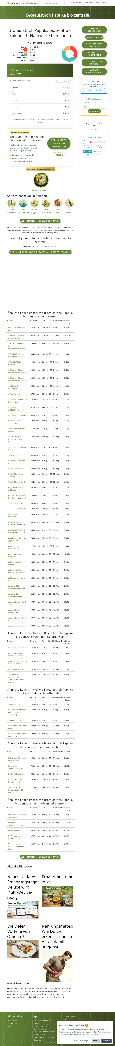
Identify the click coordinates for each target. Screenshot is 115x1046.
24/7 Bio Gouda (14, 455)
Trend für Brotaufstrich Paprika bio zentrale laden (40, 252)
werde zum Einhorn (40, 188)
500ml (87, 155)
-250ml (96, 155)
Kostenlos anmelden (59, 153)
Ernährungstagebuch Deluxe (24, 3)
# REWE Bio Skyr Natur (17, 415)
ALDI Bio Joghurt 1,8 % (17, 509)
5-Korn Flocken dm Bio (17, 482)
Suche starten (94, 37)
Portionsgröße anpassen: (20, 80)
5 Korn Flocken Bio (15, 469)
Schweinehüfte (14, 704)
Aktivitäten (90, 3)
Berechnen (94, 111)
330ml (96, 151)
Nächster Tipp (94, 90)
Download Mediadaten (94, 53)
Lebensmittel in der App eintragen (59, 143)
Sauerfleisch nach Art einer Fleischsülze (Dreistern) (17, 712)
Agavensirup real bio (16, 626)
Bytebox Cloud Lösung (94, 62)
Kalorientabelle (77, 3)
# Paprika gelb (14, 394)
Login (104, 3)
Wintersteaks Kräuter (17, 720)
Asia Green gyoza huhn (17, 669)
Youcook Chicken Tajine (17, 648)
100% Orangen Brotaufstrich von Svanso (15, 439)
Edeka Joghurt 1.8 (15, 774)
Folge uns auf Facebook (94, 45)
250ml (87, 151)
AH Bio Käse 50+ (15, 503)
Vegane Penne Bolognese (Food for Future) (16, 790)
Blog (98, 3)
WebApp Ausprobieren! (94, 29)
